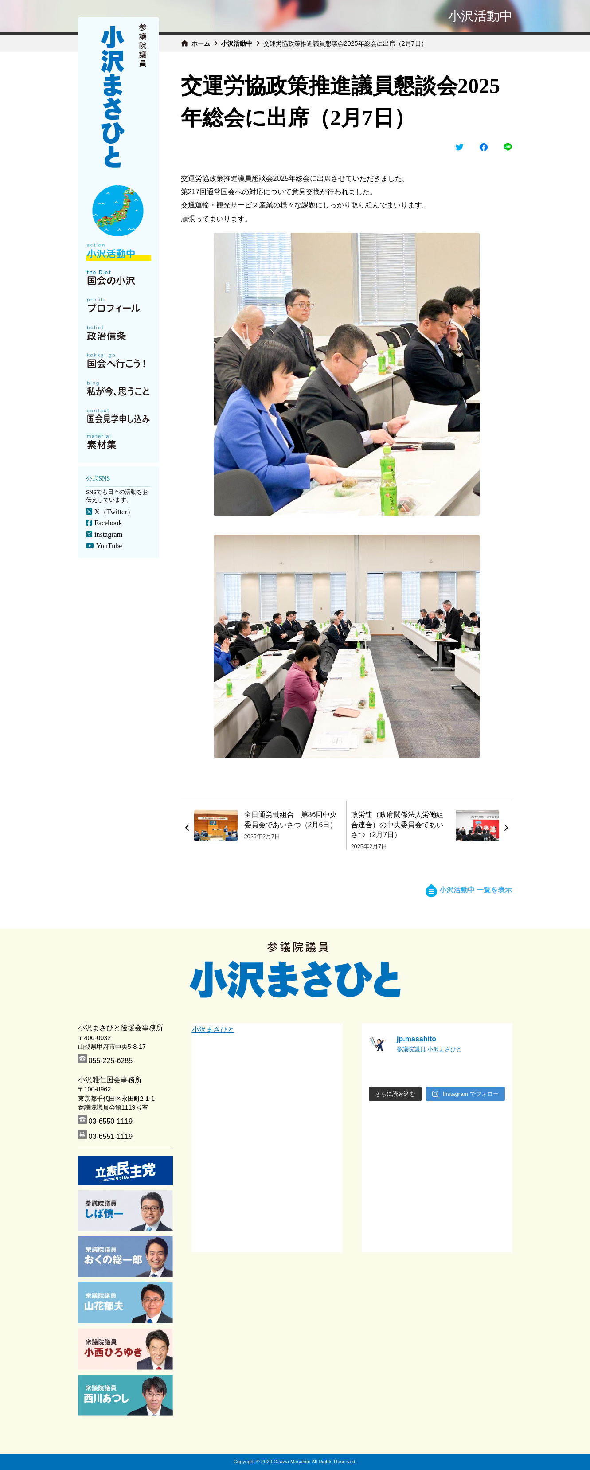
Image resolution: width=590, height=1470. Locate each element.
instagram (108, 534)
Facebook (107, 523)
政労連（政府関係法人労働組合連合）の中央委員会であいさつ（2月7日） (397, 824)
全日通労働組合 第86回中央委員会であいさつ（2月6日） (290, 819)
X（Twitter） (114, 512)
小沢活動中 (236, 43)
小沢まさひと (213, 1029)
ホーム (200, 43)
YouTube (108, 546)
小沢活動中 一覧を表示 (469, 890)
